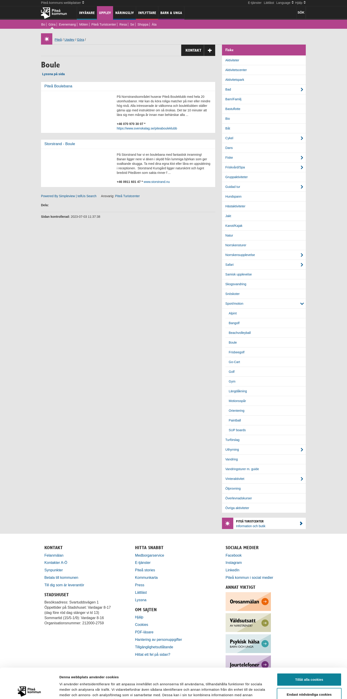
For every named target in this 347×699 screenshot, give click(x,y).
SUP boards (237, 430)
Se (132, 24)
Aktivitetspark (234, 79)
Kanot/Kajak (234, 225)
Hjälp (139, 617)
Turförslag (232, 440)
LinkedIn (232, 570)
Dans (229, 148)
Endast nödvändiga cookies (309, 664)
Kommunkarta (146, 577)
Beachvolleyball (240, 333)
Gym (232, 381)
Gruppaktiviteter (236, 177)
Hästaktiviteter (235, 206)
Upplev (105, 13)
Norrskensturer (235, 245)
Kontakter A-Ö (55, 562)
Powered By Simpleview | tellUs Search (68, 196)
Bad (228, 89)
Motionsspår (237, 401)
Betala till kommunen (61, 577)
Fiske (229, 157)
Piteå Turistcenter (103, 24)
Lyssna (140, 600)
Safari (229, 264)
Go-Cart (234, 362)
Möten (83, 24)
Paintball (235, 420)
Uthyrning (232, 449)
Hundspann (233, 196)
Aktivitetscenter (236, 70)
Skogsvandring (235, 284)
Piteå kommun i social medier (249, 577)
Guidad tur (232, 187)
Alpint (233, 313)
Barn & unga (171, 13)
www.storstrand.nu (157, 182)
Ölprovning (233, 488)
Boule (233, 342)
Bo (43, 24)
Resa (123, 24)
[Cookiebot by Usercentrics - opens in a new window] (29, 690)
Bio (227, 118)
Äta (154, 24)
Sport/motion (234, 303)
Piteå (58, 39)
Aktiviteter (232, 60)
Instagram (234, 562)
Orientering (236, 410)
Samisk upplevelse (238, 274)
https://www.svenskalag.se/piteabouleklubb (147, 128)
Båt (227, 128)
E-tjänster (255, 3)
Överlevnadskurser (238, 498)
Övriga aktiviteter (237, 508)
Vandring (231, 459)
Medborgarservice (149, 555)
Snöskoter (232, 294)
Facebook (234, 555)
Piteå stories (145, 570)
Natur (229, 235)
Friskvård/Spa (235, 167)
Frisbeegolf (236, 352)
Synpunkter (53, 570)
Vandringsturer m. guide (242, 469)
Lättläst (269, 3)
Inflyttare (147, 13)
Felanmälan (53, 555)
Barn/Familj (233, 99)
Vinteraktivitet (234, 479)
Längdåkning (238, 391)
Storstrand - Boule (59, 144)
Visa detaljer (246, 690)
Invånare (87, 13)
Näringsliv (124, 13)
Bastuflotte (232, 109)
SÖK (301, 12)
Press (139, 585)
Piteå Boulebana (58, 86)
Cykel (229, 138)
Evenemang (67, 24)
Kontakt (200, 50)
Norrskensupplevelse (240, 255)
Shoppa (142, 24)
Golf (232, 371)
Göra (51, 24)
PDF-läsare (144, 632)
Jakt (228, 216)
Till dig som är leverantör (64, 585)
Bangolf (234, 323)
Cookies (141, 624)
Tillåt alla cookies (309, 649)
